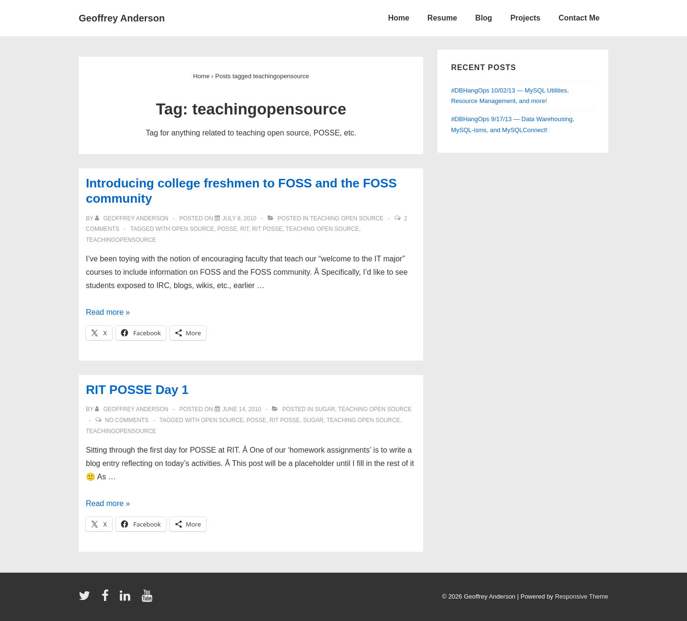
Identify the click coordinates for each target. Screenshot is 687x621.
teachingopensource (121, 240)
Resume (442, 18)
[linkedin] (127, 598)
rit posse (267, 229)
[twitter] (86, 598)
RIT (244, 229)
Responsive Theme (581, 596)
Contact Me (579, 18)
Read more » (108, 312)
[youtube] (148, 598)
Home (398, 18)
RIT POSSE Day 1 (137, 390)
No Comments (126, 420)
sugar (325, 409)
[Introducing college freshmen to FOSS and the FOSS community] (239, 218)
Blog (483, 18)
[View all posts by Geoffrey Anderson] (132, 218)
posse (227, 229)
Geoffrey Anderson (122, 18)
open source (193, 229)
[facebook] (107, 598)
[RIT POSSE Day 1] (241, 409)
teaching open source (347, 218)
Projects (525, 18)
